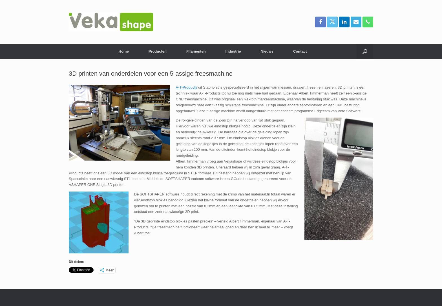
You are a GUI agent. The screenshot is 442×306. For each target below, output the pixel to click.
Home (124, 51)
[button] (365, 51)
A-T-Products (186, 87)
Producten (158, 51)
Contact (300, 51)
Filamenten (196, 51)
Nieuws (267, 51)
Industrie (233, 51)
